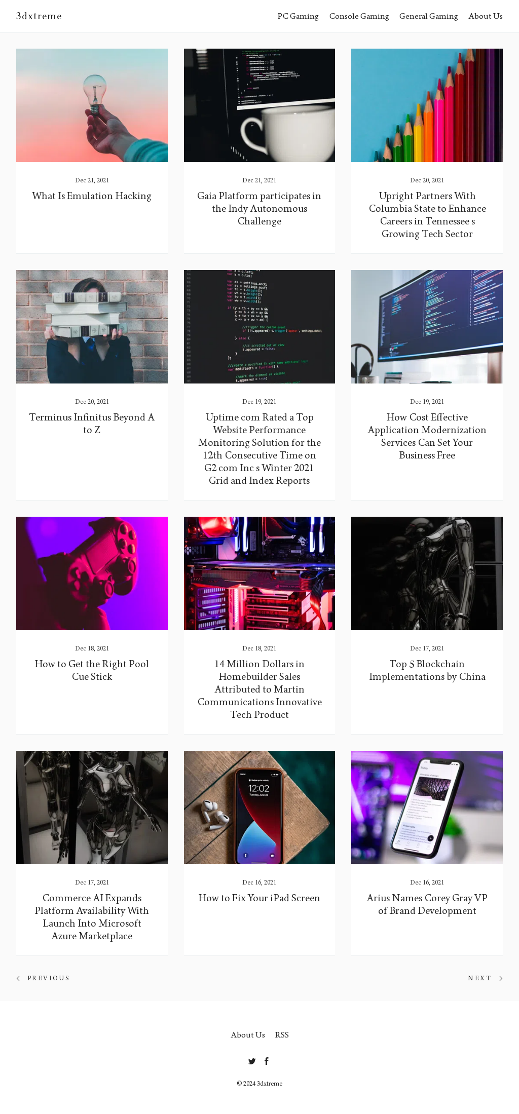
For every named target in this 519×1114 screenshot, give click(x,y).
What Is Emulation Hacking (92, 196)
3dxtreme (39, 16)
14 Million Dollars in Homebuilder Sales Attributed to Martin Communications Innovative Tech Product (259, 689)
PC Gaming (298, 16)
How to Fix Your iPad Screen (259, 898)
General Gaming (428, 16)
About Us (485, 16)
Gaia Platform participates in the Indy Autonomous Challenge (259, 208)
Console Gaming (359, 16)
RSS (282, 1035)
